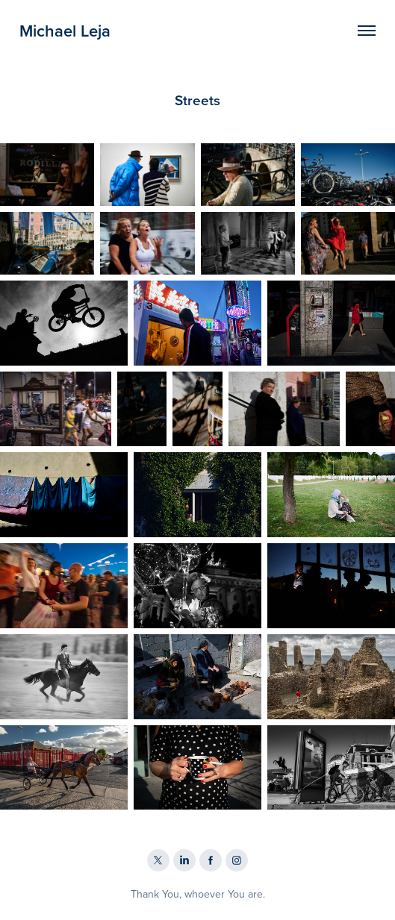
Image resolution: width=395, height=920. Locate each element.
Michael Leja (65, 31)
